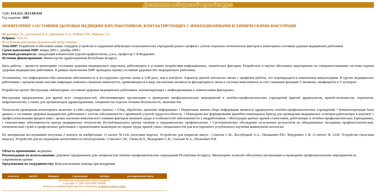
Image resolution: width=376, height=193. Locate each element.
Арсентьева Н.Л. (37, 34)
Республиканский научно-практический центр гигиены (39, 42)
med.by (33, 176)
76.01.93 (22, 38)
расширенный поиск (140, 176)
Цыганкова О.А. (60, 34)
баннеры (53, 176)
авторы (104, 176)
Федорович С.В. (13, 34)
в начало (13, 176)
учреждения (79, 176)
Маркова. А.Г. (101, 34)
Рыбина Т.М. (81, 34)
